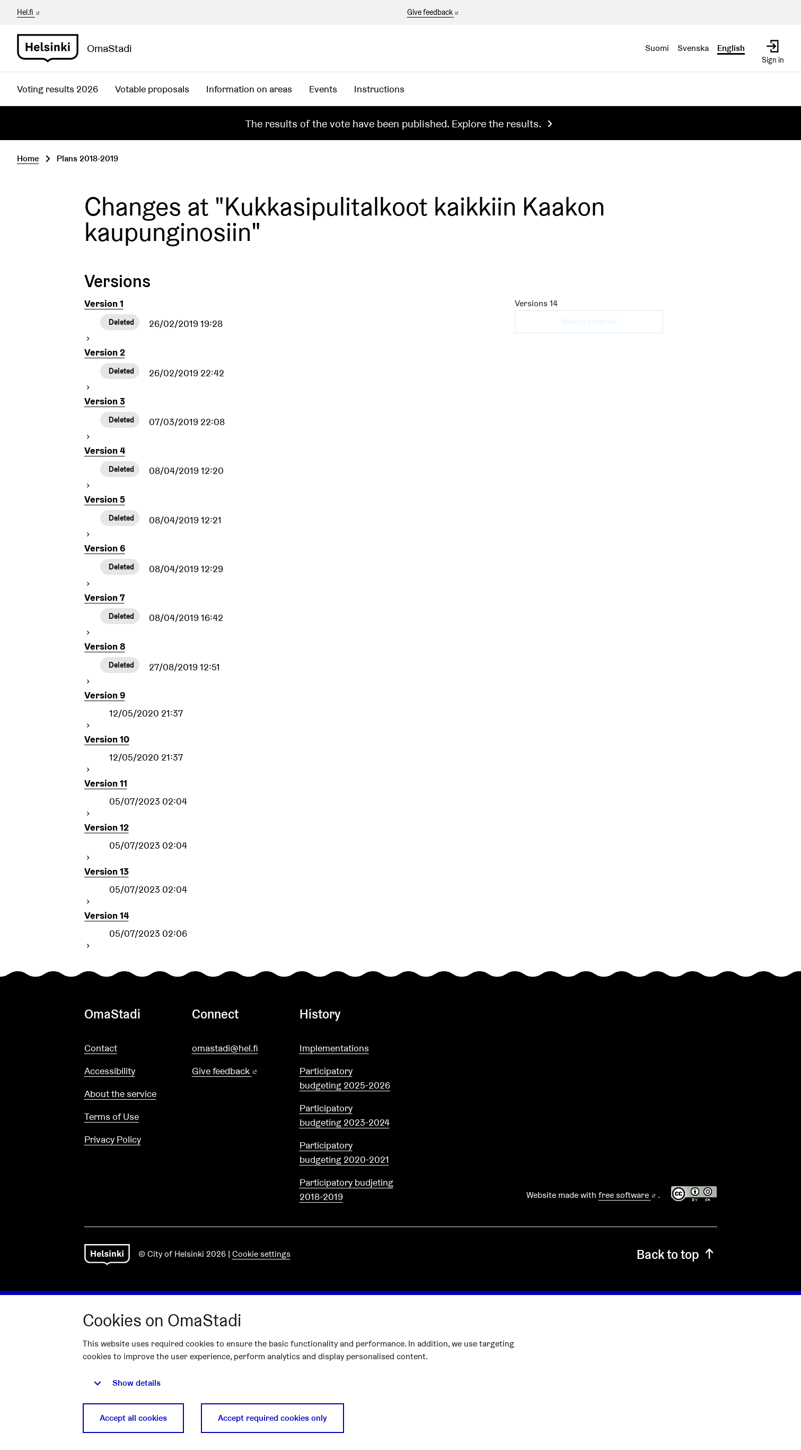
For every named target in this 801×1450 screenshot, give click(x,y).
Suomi (657, 48)
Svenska (693, 48)
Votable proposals (152, 89)
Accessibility (109, 1071)
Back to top (677, 1254)
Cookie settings (261, 1253)
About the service (120, 1094)
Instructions (379, 89)
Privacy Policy (112, 1139)
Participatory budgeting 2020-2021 (344, 1152)
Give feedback (434, 12)
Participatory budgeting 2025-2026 (345, 1078)
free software (628, 1195)
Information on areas (249, 89)
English (731, 48)
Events (323, 89)
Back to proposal (589, 321)
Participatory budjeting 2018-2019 (346, 1189)
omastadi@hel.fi (225, 1048)
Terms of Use (111, 1116)
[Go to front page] (78, 48)
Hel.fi (29, 12)
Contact (100, 1048)
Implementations (334, 1048)
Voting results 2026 (57, 89)
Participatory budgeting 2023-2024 (345, 1115)
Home (28, 158)
